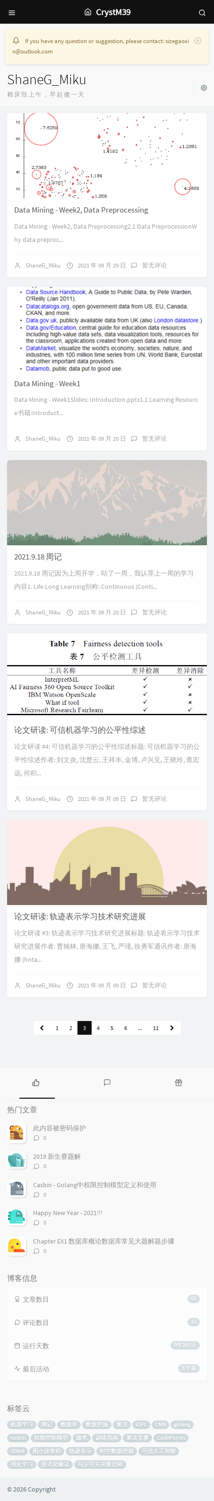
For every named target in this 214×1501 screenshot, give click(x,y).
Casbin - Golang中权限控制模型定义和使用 (94, 1185)
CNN (160, 1424)
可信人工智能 (159, 1451)
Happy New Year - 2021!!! (68, 1212)
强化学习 (21, 1464)
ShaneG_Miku (43, 265)
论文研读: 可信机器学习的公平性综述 (80, 730)
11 (156, 1027)
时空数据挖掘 (117, 1451)
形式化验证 (55, 1464)
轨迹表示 (80, 1451)
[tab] (35, 1082)
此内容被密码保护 (59, 1128)
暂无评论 (154, 265)
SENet (17, 1451)
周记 (46, 1424)
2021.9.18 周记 (38, 556)
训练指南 (106, 1437)
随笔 (81, 1437)
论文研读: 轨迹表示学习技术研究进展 (80, 916)
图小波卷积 (47, 1451)
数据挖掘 (97, 1424)
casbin (18, 1437)
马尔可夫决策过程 (100, 1464)
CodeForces (171, 1437)
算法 (122, 1424)
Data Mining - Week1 (47, 383)
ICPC (141, 1424)
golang (182, 1424)
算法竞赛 (137, 1437)
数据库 (68, 1424)
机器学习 (21, 1424)
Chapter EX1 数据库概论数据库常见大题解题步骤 (103, 1241)
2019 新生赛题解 (57, 1156)
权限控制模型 (51, 1437)
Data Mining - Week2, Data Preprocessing (81, 209)
